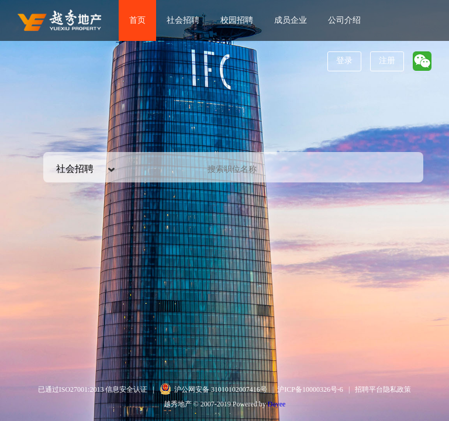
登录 (344, 60)
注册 (387, 60)
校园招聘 (236, 20)
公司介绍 (344, 20)
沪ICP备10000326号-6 (310, 389)
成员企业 (290, 20)
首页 (137, 20)
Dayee (277, 404)
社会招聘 (183, 20)
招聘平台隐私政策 (383, 389)
